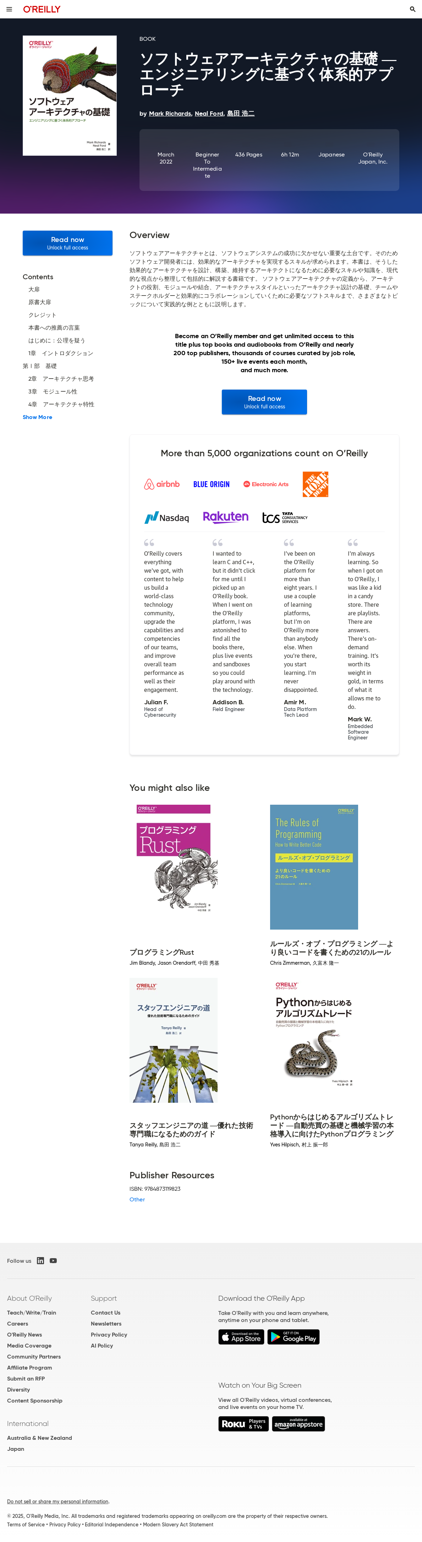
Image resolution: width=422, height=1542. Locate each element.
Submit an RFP (26, 1378)
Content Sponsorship (34, 1400)
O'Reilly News (24, 1334)
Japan (15, 1449)
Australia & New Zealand (39, 1438)
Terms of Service (26, 1524)
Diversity (18, 1389)
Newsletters (106, 1323)
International (28, 1423)
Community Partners (34, 1356)
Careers (17, 1323)
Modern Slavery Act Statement (178, 1524)
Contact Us (105, 1312)
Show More (37, 417)
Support (104, 1298)
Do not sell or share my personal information (57, 1501)
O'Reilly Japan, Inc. (373, 158)
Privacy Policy (109, 1334)
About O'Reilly (29, 1298)
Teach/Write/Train (31, 1312)
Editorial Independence (111, 1524)
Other (137, 1199)
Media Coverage (29, 1345)
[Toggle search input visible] (412, 9)
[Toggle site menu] (9, 9)
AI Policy (102, 1345)
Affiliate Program (29, 1367)
